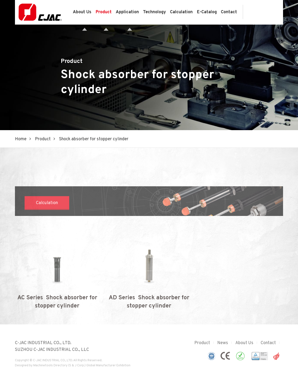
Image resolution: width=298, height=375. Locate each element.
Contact (229, 12)
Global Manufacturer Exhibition (108, 368)
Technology (154, 12)
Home (21, 139)
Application (127, 12)
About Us (82, 12)
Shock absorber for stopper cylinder (94, 139)
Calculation (181, 12)
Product (104, 12)
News (222, 346)
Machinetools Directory (50, 368)
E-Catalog (207, 12)
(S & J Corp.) (77, 368)
